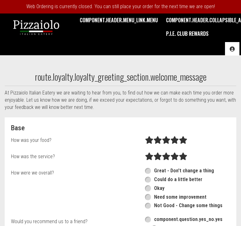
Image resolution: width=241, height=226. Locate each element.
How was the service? (33, 156)
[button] (36, 26)
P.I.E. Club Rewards (187, 33)
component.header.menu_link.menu (119, 20)
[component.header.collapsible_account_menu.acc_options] (232, 49)
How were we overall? (32, 173)
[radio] (149, 140)
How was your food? (31, 140)
